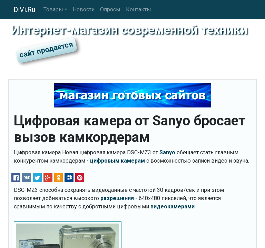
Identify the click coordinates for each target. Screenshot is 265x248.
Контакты (138, 9)
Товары (53, 9)
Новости (84, 9)
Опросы (110, 9)
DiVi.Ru (24, 10)
